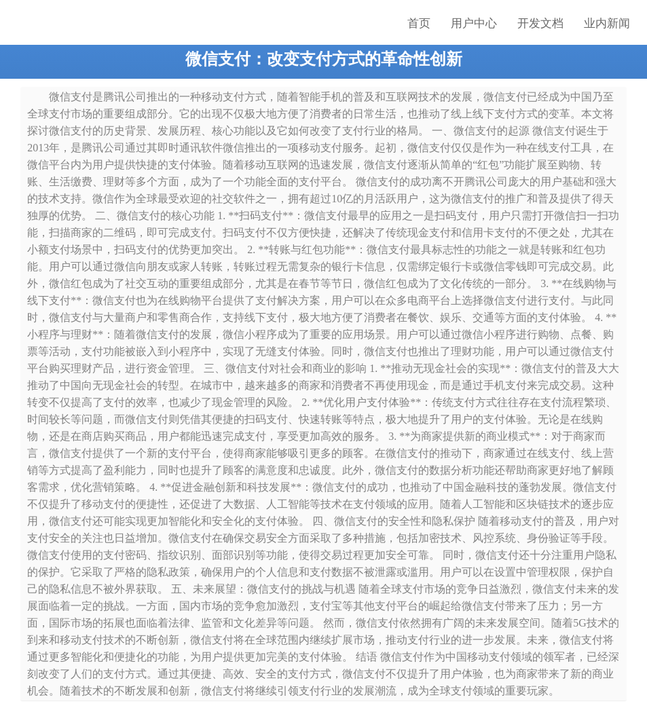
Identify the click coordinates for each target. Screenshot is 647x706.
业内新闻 (607, 23)
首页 (418, 23)
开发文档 (540, 23)
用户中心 (474, 23)
